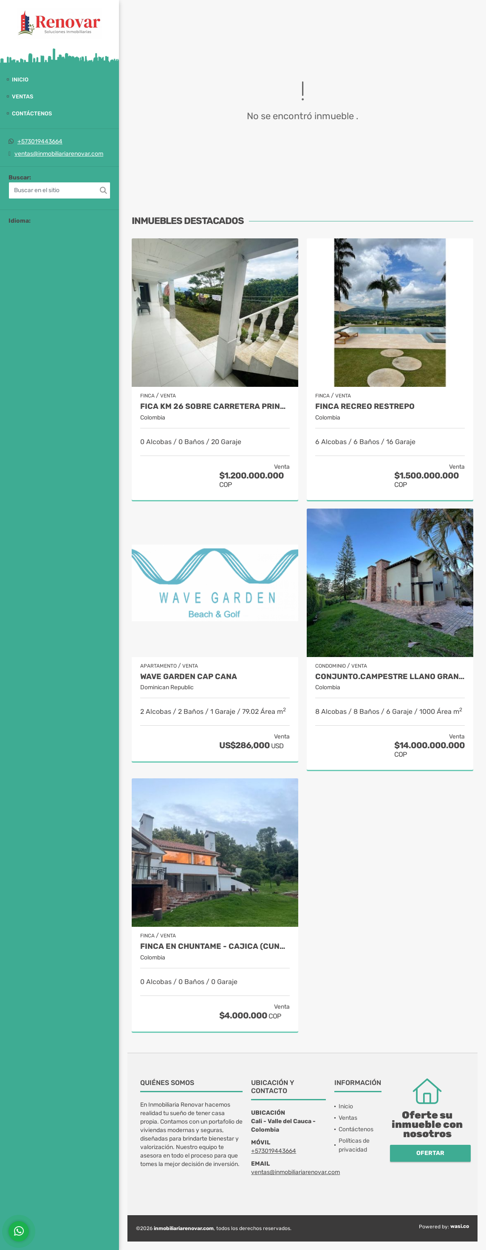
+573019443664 (39, 141)
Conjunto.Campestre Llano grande (390, 676)
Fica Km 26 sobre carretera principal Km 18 (215, 406)
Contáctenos (32, 113)
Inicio (20, 79)
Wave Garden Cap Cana (188, 676)
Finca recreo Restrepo (365, 406)
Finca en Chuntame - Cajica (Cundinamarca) (215, 946)
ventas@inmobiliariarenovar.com (58, 153)
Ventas (22, 96)
